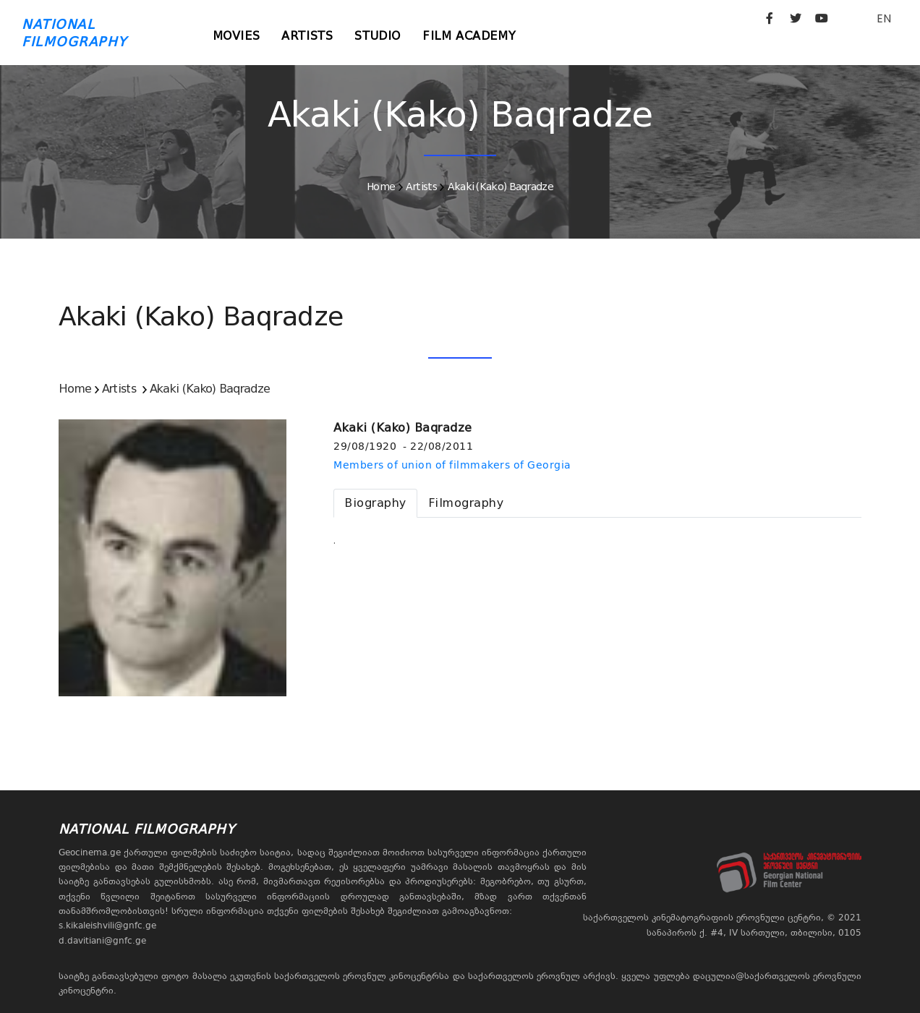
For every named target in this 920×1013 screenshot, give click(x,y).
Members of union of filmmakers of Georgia (452, 465)
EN (884, 18)
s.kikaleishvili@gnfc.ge (107, 925)
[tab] (375, 503)
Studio (377, 36)
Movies (236, 36)
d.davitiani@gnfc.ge (102, 941)
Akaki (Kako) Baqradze (500, 186)
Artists (307, 36)
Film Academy (469, 36)
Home (381, 186)
